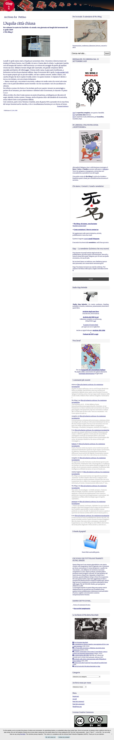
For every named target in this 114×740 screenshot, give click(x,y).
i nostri (91, 239)
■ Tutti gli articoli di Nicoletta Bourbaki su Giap (86, 666)
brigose (105, 169)
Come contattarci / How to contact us (86, 229)
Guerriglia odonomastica (86, 373)
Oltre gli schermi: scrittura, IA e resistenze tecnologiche (92, 430)
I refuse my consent (63, 737)
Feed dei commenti (78, 704)
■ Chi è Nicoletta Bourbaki (80, 642)
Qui (74, 115)
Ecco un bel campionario (82, 608)
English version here (79, 226)
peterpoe (74, 502)
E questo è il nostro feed (90, 325)
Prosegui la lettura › (63, 106)
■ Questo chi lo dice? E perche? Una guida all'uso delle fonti (90, 663)
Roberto (74, 444)
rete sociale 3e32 (63, 72)
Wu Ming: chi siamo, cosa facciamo (85, 224)
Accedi (75, 699)
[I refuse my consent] (112, 734)
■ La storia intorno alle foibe (81, 655)
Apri (74, 113)
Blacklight (22, 734)
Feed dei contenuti (78, 701)
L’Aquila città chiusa (19, 23)
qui (94, 321)
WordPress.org (77, 707)
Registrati (76, 696)
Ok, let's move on (50, 737)
